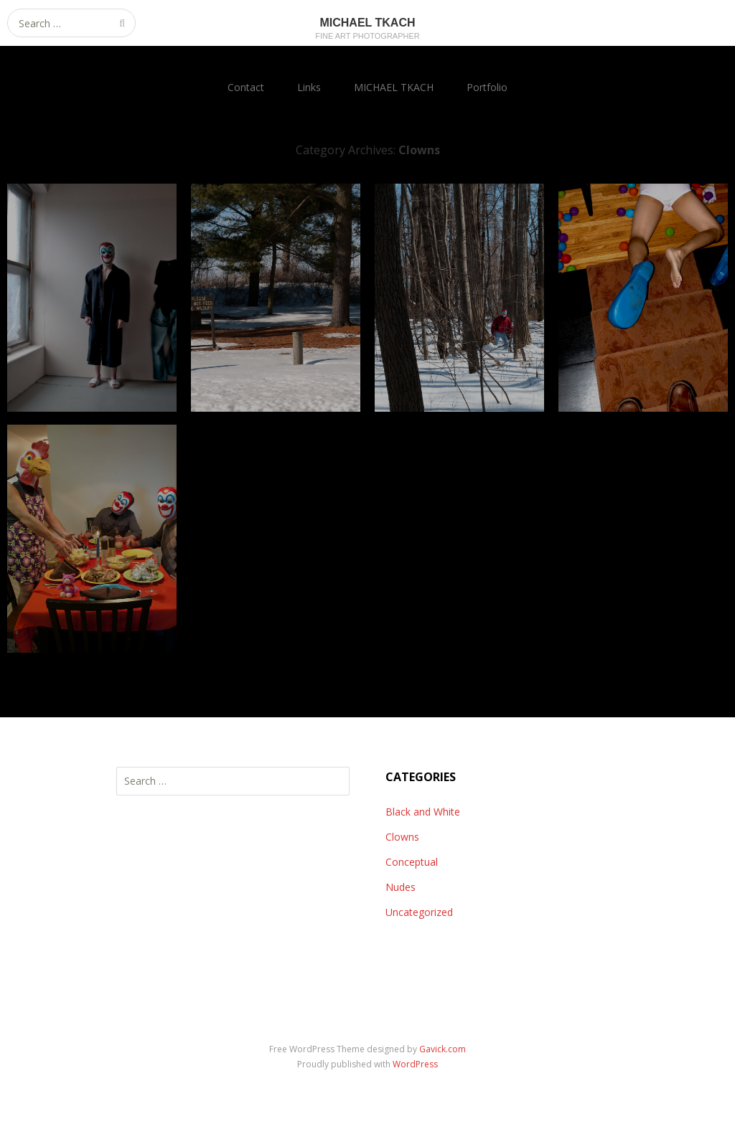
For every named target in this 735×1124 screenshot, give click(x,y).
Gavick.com (442, 1049)
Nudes (400, 887)
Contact (246, 87)
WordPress (415, 1064)
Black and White (422, 811)
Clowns (402, 837)
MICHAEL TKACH (394, 87)
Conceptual (411, 862)
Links (309, 87)
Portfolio (487, 87)
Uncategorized (419, 912)
